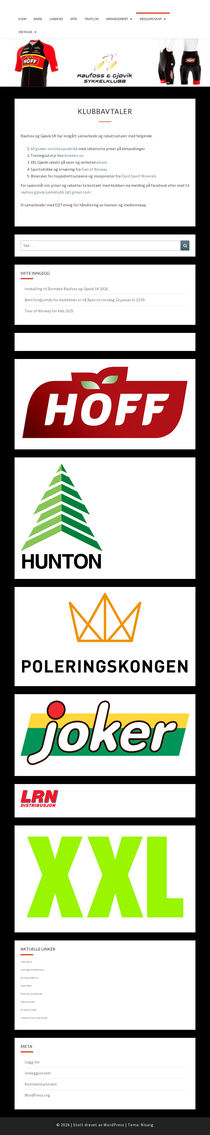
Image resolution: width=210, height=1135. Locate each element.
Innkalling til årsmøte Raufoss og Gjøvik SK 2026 (66, 288)
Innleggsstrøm (38, 1073)
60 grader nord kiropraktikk (54, 148)
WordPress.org (37, 1095)
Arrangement (117, 19)
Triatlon (91, 19)
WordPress (113, 1124)
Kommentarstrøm (41, 1084)
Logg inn (32, 1061)
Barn (38, 19)
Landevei (56, 19)
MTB (74, 19)
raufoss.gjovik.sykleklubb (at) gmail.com (55, 192)
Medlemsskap (151, 19)
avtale (101, 162)
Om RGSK (25, 32)
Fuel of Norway (94, 169)
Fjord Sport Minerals (138, 175)
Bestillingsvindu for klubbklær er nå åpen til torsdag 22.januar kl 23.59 (85, 299)
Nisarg (147, 1124)
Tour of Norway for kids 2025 (49, 310)
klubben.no (74, 155)
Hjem (22, 19)
